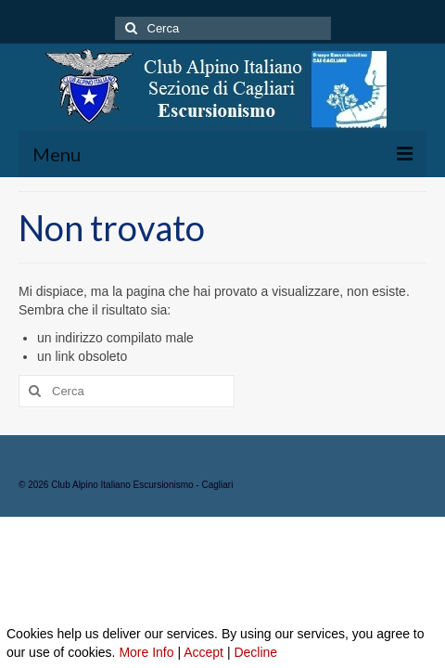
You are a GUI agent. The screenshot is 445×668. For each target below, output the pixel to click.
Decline (255, 652)
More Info (146, 652)
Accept (203, 652)
